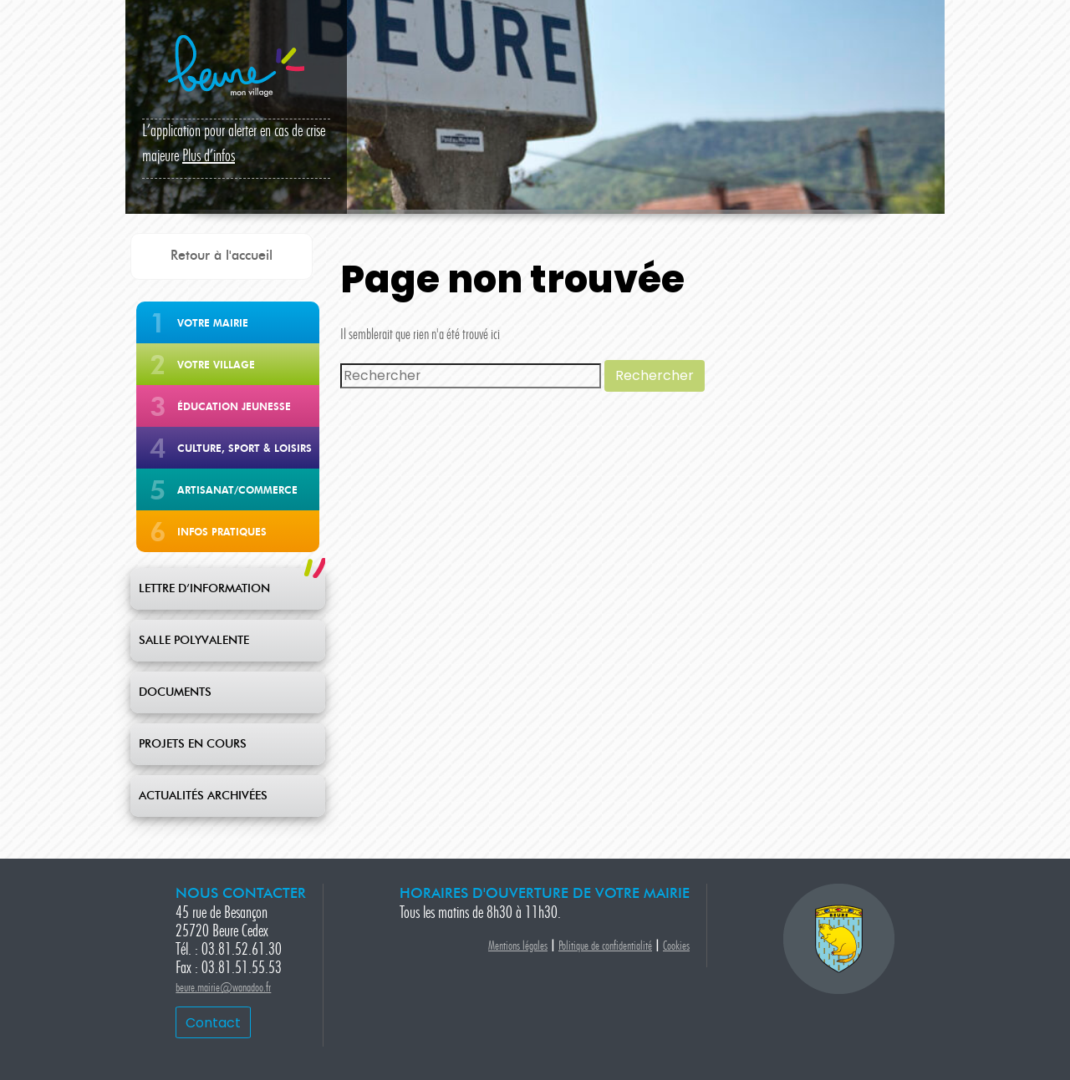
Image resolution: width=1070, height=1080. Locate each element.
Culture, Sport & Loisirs (244, 448)
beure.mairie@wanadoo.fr (223, 988)
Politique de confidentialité (605, 947)
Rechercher (654, 375)
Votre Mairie (212, 323)
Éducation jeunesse (234, 406)
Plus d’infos (208, 157)
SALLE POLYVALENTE (194, 640)
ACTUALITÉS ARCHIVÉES (203, 796)
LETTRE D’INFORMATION (204, 589)
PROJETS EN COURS (193, 744)
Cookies (676, 947)
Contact (213, 1022)
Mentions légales (518, 947)
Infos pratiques (222, 531)
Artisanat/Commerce (237, 490)
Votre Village (216, 364)
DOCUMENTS (175, 692)
